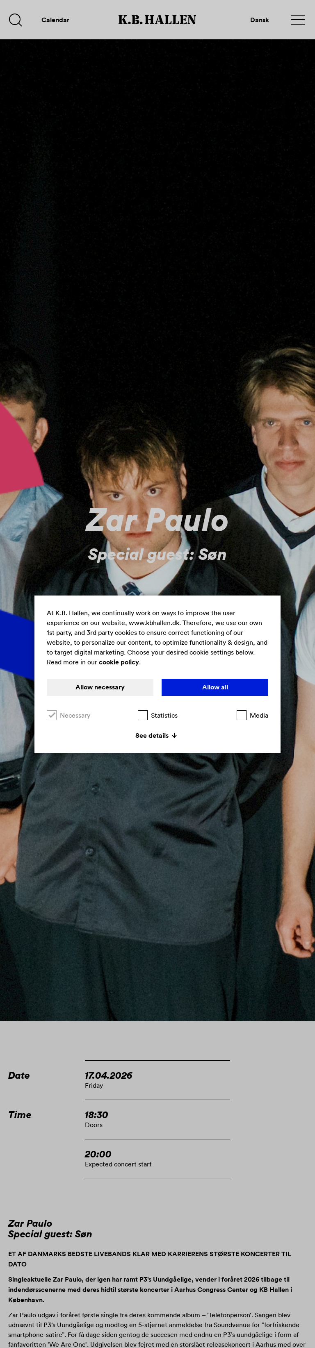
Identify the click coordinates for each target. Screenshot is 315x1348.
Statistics (158, 715)
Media (252, 715)
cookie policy (119, 662)
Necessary (68, 715)
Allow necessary (100, 687)
